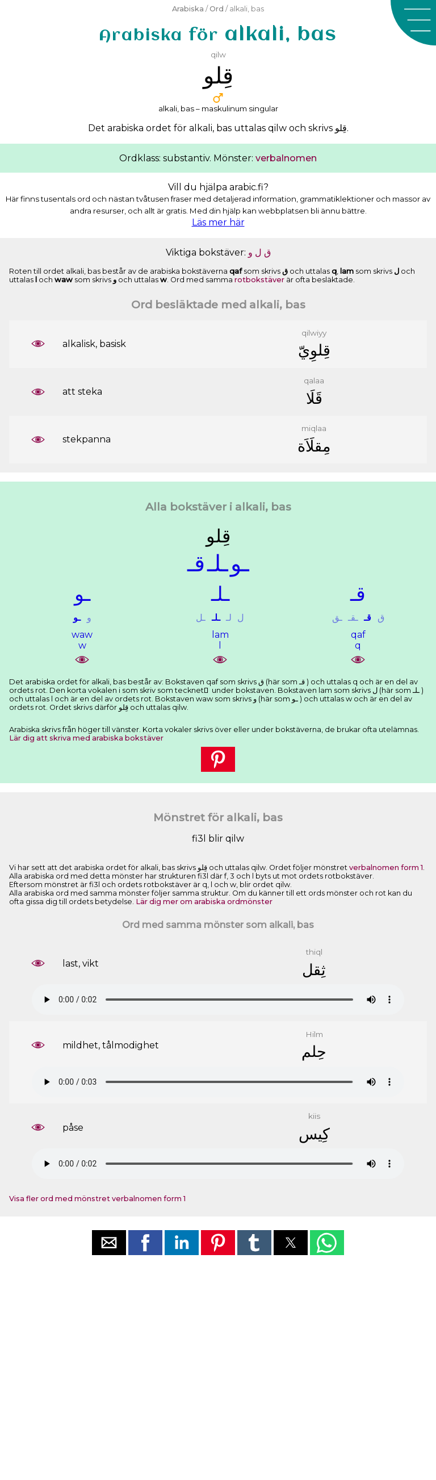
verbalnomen (286, 158)
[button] (413, 22)
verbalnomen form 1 (386, 867)
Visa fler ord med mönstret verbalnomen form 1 (97, 1198)
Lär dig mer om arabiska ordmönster (204, 901)
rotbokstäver (259, 279)
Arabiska (188, 9)
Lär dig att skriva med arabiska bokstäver (86, 738)
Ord (216, 9)
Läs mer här (218, 222)
